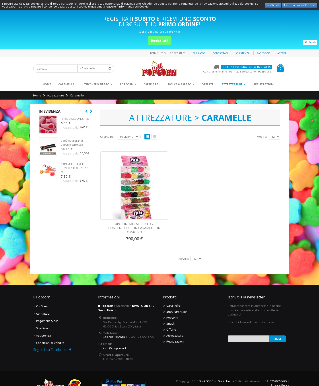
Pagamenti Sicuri (47, 303)
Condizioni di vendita (50, 325)
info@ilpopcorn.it (114, 330)
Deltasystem (280, 375)
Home (37, 95)
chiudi (310, 42)
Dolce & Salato (179, 84)
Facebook (263, 53)
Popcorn (126, 84)
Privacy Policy (280, 367)
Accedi (281, 53)
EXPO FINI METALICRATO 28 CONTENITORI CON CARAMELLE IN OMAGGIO (121, 205)
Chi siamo (199, 53)
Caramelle (66, 84)
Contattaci (220, 53)
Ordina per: (107, 136)
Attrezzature (232, 84)
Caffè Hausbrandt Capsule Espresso (72, 143)
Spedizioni (43, 310)
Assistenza (242, 53)
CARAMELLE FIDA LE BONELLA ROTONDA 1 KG (75, 168)
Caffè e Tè (151, 84)
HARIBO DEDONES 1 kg (75, 119)
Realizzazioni (263, 84)
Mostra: (262, 136)
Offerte (208, 84)
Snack (170, 305)
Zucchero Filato (96, 84)
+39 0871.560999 (114, 319)
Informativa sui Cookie (299, 5)
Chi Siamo (42, 288)
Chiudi (274, 5)
